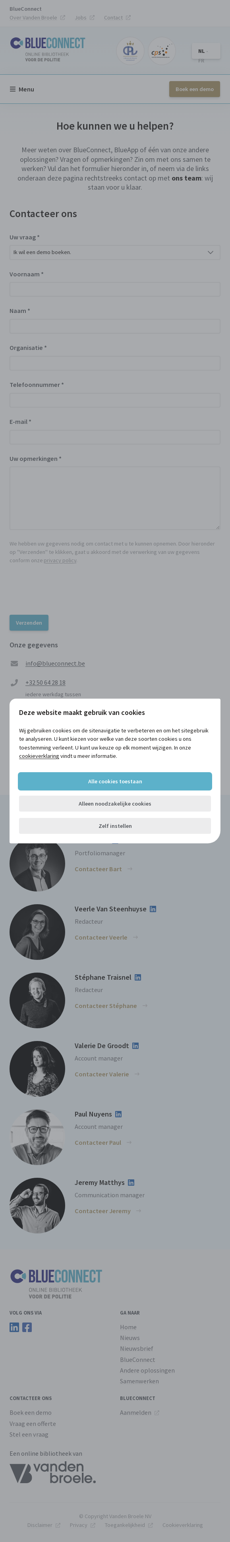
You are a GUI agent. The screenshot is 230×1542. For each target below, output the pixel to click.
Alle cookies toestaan (115, 781)
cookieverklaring (39, 755)
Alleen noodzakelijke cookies (115, 803)
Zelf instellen (115, 825)
